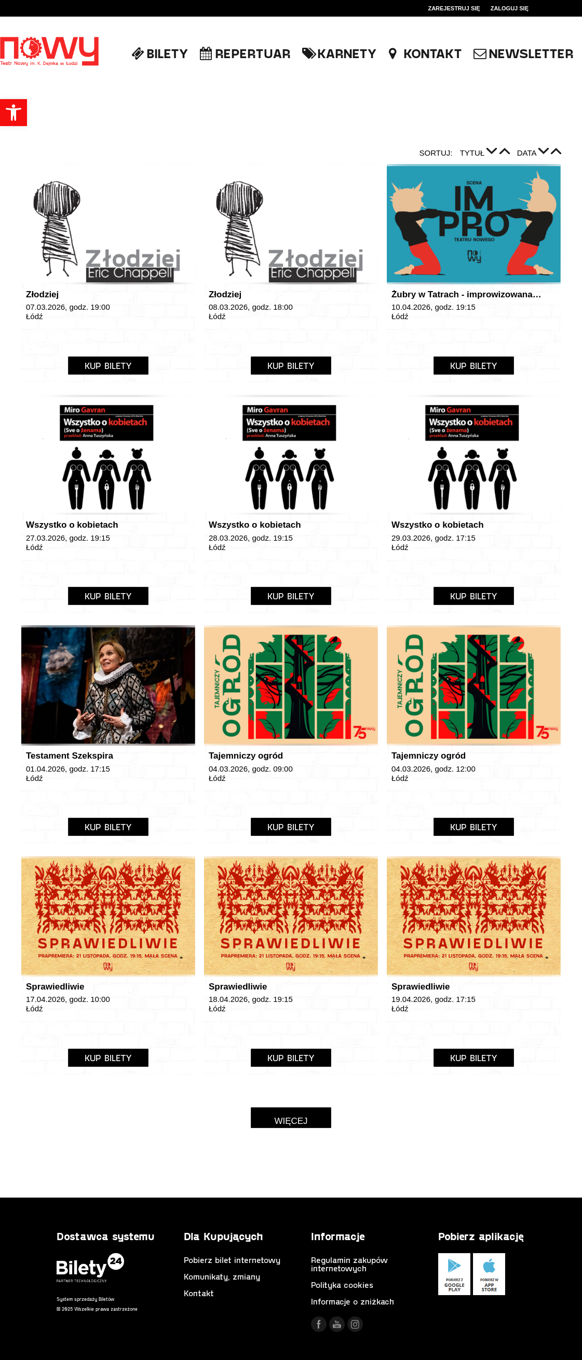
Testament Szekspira (69, 756)
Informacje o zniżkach (352, 1301)
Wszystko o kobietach (72, 525)
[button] (13, 112)
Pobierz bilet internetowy (232, 1260)
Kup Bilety (108, 365)
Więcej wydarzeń (291, 1122)
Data (527, 152)
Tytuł (473, 152)
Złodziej (42, 294)
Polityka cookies (342, 1284)
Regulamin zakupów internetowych (349, 1264)
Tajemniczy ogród (246, 756)
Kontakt (199, 1293)
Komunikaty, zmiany (222, 1276)
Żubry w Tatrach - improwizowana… (466, 294)
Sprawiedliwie (55, 987)
